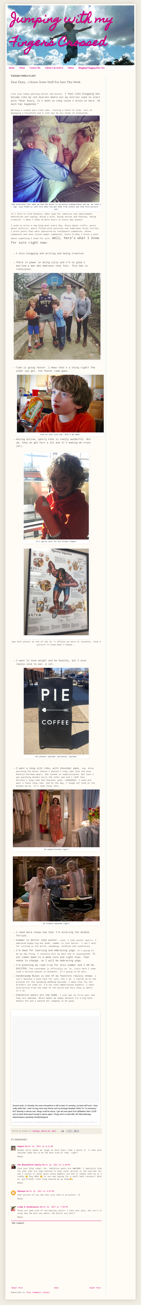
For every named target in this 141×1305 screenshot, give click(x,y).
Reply (20, 1157)
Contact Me (35, 68)
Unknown (21, 1191)
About (22, 68)
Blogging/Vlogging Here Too (91, 68)
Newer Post (17, 1288)
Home (12, 68)
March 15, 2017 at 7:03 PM (54, 1207)
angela (20, 1146)
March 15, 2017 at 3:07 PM (40, 1191)
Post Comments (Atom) (38, 1292)
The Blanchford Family (29, 1165)
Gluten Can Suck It (54, 68)
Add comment (18, 1223)
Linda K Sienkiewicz (28, 1207)
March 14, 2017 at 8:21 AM (39, 1146)
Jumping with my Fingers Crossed (62, 31)
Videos (71, 68)
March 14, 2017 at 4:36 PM (56, 1165)
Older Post (95, 1288)
